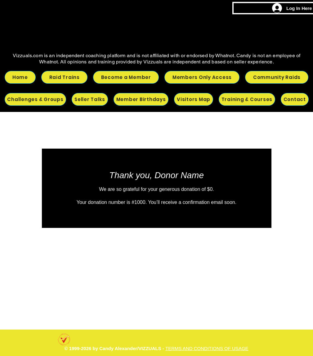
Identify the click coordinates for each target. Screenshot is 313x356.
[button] (276, 77)
